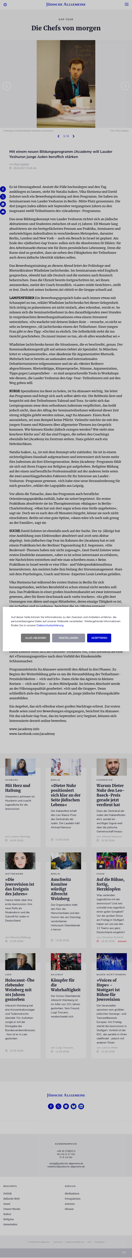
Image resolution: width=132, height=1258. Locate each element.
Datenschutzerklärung (50, 625)
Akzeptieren (99, 638)
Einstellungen (68, 638)
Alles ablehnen (35, 638)
